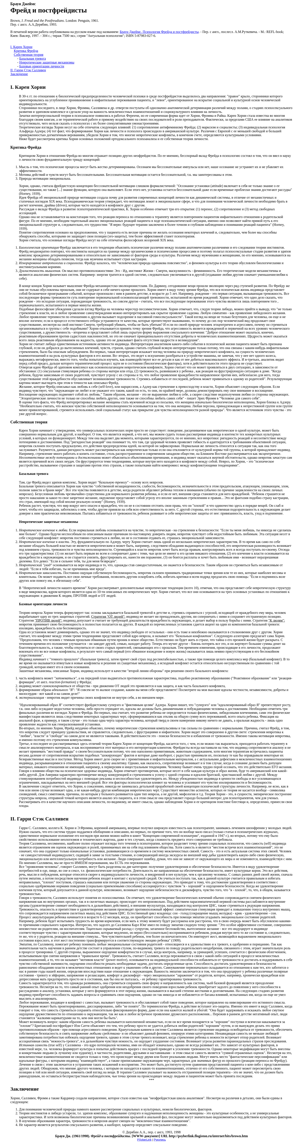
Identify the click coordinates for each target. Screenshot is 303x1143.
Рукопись (160, 1139)
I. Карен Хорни (21, 47)
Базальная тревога (32, 58)
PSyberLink (144, 1139)
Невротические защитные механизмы (46, 62)
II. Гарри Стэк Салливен (28, 70)
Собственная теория (28, 54)
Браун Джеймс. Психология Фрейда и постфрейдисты (159, 32)
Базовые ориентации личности (41, 66)
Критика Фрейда (26, 51)
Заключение (19, 74)
